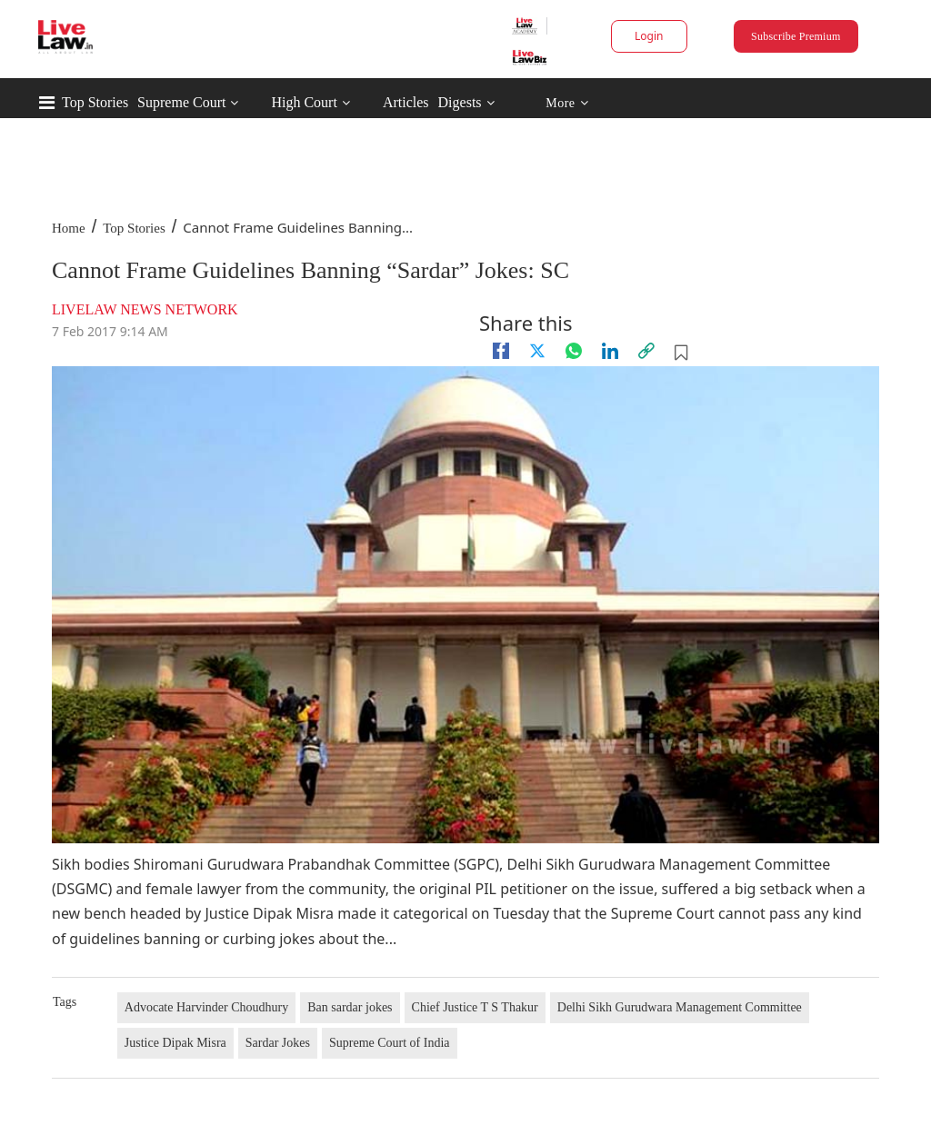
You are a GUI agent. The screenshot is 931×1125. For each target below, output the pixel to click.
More (567, 103)
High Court (303, 102)
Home (68, 228)
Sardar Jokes (277, 1043)
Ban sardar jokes (349, 1007)
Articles (406, 102)
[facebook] (501, 351)
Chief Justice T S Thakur (475, 1007)
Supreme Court (181, 102)
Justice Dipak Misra (175, 1043)
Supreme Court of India (389, 1043)
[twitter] (537, 351)
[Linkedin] (610, 351)
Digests (460, 102)
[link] (646, 351)
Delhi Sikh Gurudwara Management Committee (679, 1007)
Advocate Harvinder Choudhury (206, 1007)
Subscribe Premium (795, 36)
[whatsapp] (574, 351)
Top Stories (95, 102)
